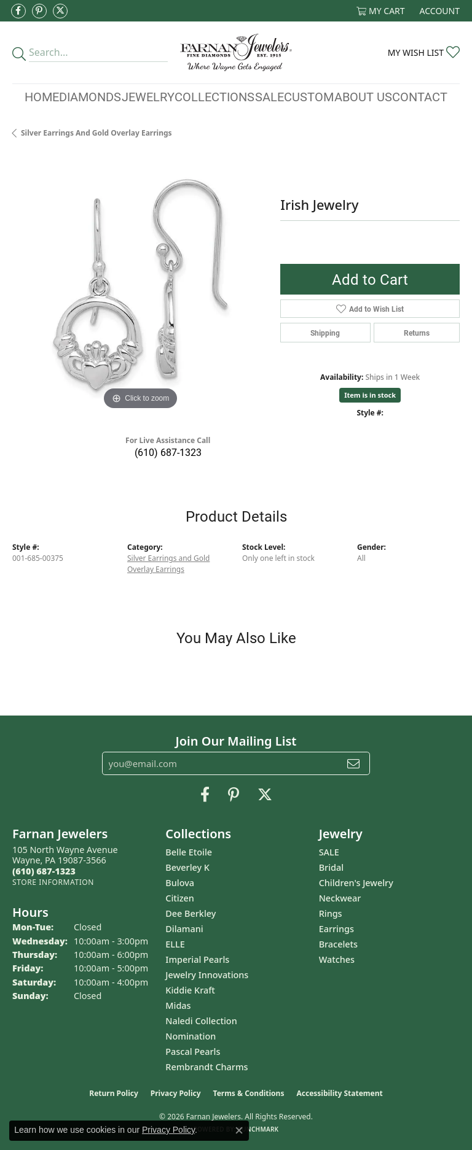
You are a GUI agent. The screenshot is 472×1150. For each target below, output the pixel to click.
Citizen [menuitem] (179, 898)
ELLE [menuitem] (174, 944)
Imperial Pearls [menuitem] (197, 959)
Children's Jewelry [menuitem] (356, 883)
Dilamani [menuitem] (184, 929)
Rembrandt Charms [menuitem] (206, 1067)
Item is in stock (370, 394)
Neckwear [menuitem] (340, 898)
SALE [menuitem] (329, 852)
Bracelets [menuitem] (338, 944)
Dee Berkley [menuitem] (190, 913)
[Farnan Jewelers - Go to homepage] (236, 52)
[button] (380, 10)
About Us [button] (363, 96)
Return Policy (113, 1093)
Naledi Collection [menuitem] (201, 1021)
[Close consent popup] (239, 1130)
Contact (419, 96)
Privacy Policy (176, 1093)
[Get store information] (53, 882)
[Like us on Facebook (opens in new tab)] (18, 11)
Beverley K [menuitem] (187, 867)
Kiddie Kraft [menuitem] (190, 990)
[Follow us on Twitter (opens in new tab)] (60, 11)
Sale (269, 96)
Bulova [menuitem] (179, 883)
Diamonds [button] (90, 96)
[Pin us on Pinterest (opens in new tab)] (39, 11)
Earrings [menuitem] (336, 929)
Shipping (325, 333)
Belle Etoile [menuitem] (188, 852)
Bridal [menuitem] (331, 867)
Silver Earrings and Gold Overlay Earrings (96, 133)
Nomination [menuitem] (190, 1036)
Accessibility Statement (339, 1093)
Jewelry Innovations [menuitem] (206, 975)
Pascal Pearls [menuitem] (192, 1051)
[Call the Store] (44, 871)
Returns (417, 333)
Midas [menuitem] (178, 1005)
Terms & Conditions (249, 1093)
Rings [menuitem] (330, 913)
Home (42, 96)
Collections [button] (214, 96)
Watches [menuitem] (337, 959)
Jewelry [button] (148, 96)
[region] (140, 284)
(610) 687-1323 (168, 452)
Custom (309, 96)
